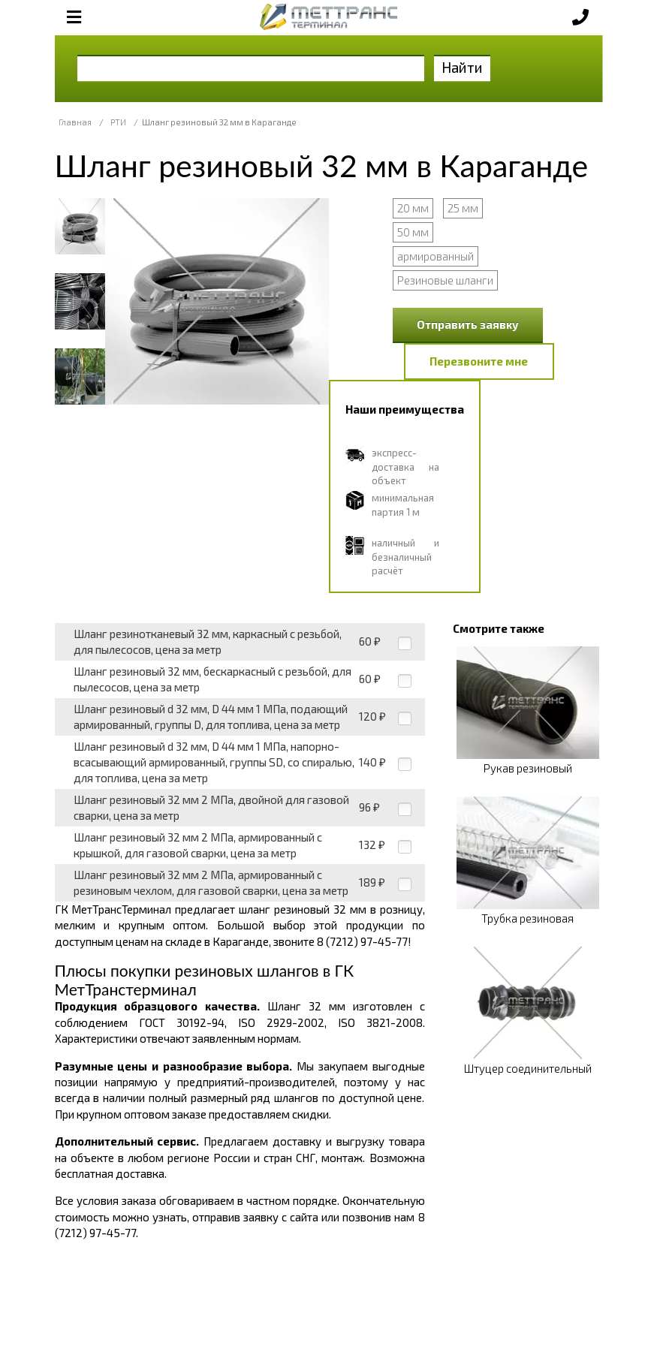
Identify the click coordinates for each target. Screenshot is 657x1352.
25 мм (463, 208)
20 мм (413, 208)
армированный (435, 256)
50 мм (413, 232)
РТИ (118, 122)
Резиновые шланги (445, 280)
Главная (75, 122)
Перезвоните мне (478, 361)
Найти (462, 67)
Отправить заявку (468, 324)
